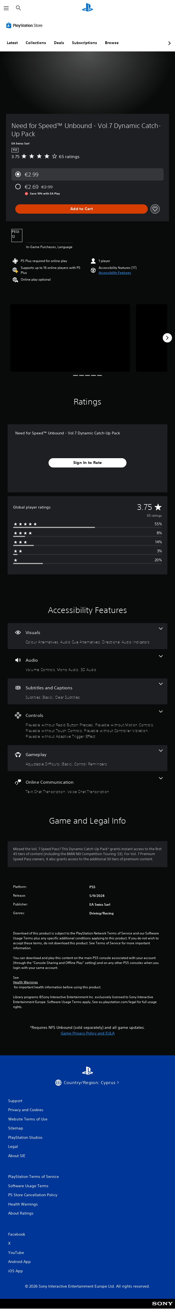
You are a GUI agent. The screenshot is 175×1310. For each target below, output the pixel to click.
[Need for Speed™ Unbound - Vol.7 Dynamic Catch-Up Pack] (70, 338)
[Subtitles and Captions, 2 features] (87, 691)
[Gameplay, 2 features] (87, 758)
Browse (112, 42)
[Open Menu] (6, 8)
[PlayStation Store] (25, 25)
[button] (115, 272)
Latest (12, 42)
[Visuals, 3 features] (87, 636)
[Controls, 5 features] (87, 724)
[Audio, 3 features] (87, 664)
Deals (59, 42)
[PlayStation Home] (87, 8)
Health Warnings (25, 982)
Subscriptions (84, 42)
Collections (36, 42)
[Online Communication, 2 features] (87, 786)
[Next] (167, 337)
